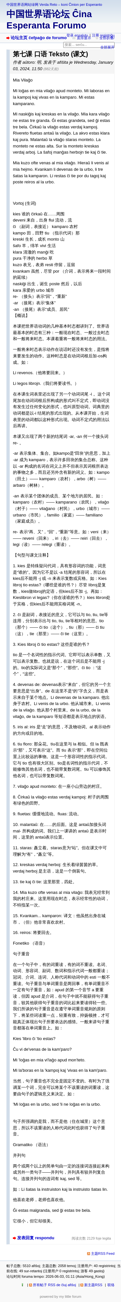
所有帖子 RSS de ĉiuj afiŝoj (54, 1285)
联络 (111, 1285)
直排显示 (84, 38)
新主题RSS (93, 1285)
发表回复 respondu (35, 1237)
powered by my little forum (60, 1296)
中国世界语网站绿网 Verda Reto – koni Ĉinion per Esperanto (54, 4)
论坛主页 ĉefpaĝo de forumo (39, 37)
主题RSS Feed (103, 1253)
